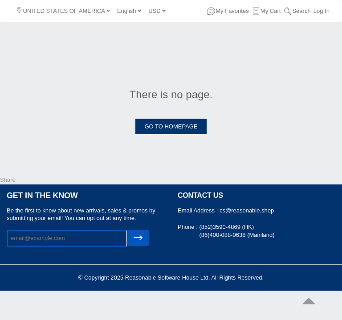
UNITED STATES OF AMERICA (63, 10)
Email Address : (199, 210)
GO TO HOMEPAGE (170, 126)
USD (157, 11)
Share (8, 179)
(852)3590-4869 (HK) (226, 227)
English (129, 11)
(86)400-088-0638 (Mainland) (236, 235)
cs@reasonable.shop (247, 210)
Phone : (188, 227)
